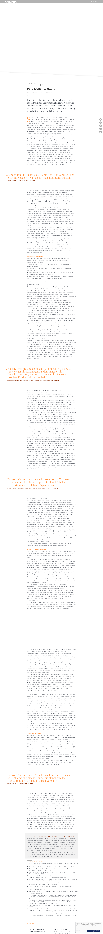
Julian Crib (40, 160)
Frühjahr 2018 (31, 83)
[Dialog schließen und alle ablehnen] (101, 923)
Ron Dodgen (30, 95)
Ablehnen (90, 930)
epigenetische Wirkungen (59, 276)
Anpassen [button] (78, 930)
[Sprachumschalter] (91, 1)
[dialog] (88, 927)
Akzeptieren (97, 930)
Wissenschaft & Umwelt (33, 85)
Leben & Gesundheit (46, 85)
